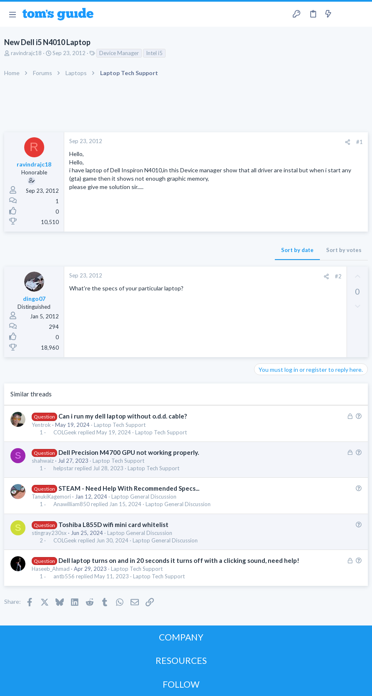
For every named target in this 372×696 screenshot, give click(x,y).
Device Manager (119, 53)
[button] (12, 14)
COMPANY (181, 637)
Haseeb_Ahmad (51, 568)
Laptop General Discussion (143, 496)
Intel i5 (154, 53)
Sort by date (297, 250)
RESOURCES (181, 660)
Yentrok (41, 424)
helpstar (63, 468)
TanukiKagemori (51, 496)
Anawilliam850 (71, 504)
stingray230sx (49, 533)
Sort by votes (344, 250)
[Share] (347, 142)
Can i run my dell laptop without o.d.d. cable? (122, 416)
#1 (359, 142)
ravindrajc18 (26, 53)
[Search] (361, 14)
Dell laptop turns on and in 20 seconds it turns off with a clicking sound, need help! (178, 560)
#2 (338, 276)
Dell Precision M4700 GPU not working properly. (128, 452)
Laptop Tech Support (120, 424)
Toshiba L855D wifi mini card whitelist (113, 524)
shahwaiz (43, 460)
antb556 (64, 576)
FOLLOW (181, 684)
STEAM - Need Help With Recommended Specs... (128, 488)
